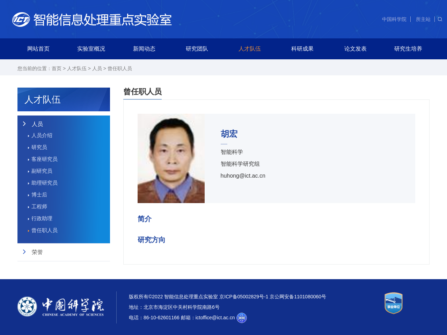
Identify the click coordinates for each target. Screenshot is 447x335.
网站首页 (38, 49)
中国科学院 (394, 19)
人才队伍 (250, 49)
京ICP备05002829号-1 (243, 296)
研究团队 (197, 49)
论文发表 (355, 49)
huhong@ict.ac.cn (243, 176)
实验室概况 (91, 49)
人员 (97, 68)
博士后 (39, 195)
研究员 (39, 147)
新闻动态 (144, 49)
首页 (56, 68)
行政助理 (41, 218)
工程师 (39, 206)
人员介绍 (41, 135)
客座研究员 (44, 159)
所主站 (423, 19)
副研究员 (41, 171)
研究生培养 (408, 49)
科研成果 (302, 49)
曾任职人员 (120, 68)
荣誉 (37, 252)
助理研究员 (44, 183)
